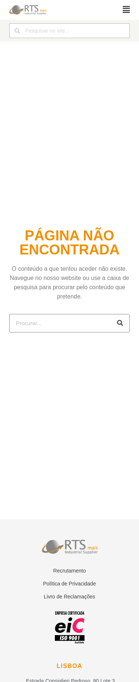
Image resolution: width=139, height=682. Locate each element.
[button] (126, 10)
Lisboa (69, 666)
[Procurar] (120, 323)
